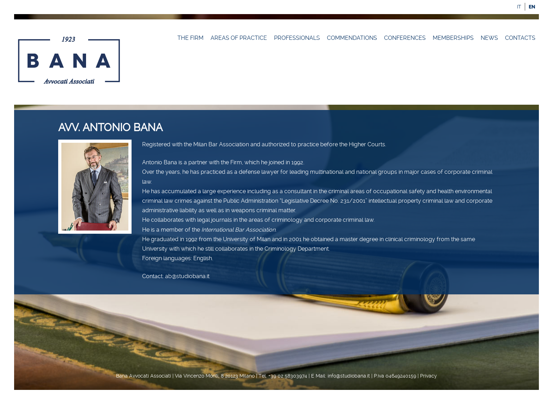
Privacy (428, 376)
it (519, 7)
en (532, 7)
